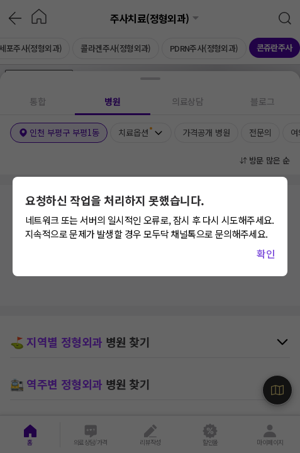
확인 (266, 253)
